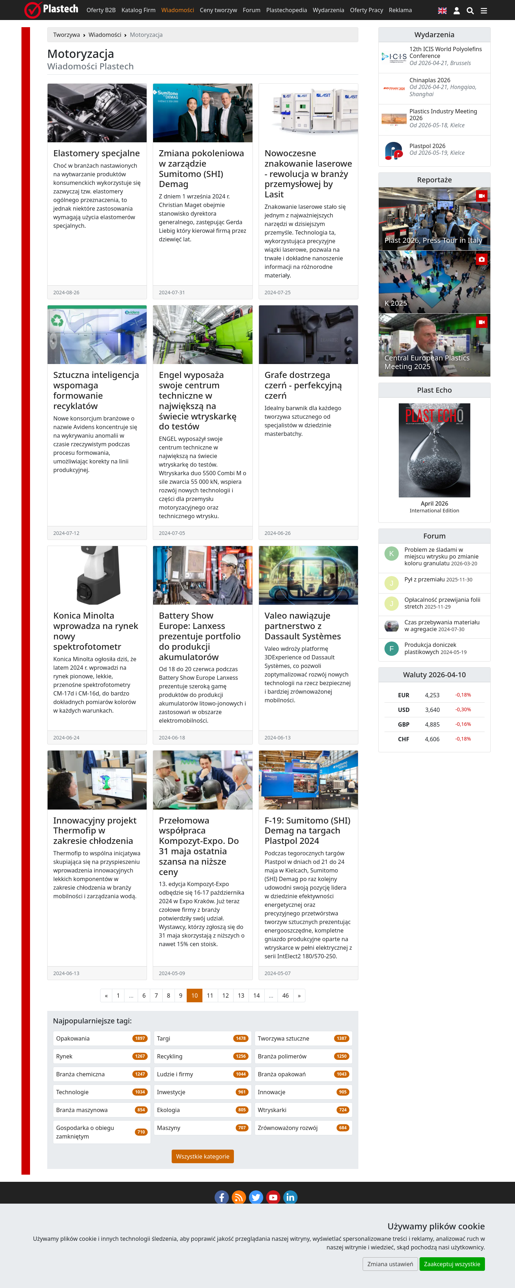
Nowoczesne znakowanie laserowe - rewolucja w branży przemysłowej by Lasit (308, 173)
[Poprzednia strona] (106, 1036)
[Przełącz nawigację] (484, 10)
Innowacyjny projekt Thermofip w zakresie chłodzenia (95, 830)
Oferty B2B (101, 10)
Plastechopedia (286, 10)
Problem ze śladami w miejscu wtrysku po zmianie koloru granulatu (441, 556)
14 (256, 1036)
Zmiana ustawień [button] (390, 1264)
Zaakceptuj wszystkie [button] (452, 1264)
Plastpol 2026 (427, 146)
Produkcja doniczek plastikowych (435, 648)
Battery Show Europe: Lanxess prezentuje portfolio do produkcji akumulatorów (200, 635)
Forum (251, 10)
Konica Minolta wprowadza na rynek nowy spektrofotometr (95, 630)
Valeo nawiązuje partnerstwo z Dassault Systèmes (303, 625)
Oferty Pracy (366, 10)
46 (285, 1036)
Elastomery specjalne (96, 153)
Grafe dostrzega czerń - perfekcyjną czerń (303, 385)
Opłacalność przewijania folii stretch (442, 603)
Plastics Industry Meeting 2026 (443, 114)
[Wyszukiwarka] (470, 10)
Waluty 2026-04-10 (434, 674)
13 (241, 1036)
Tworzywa (66, 35)
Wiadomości (177, 10)
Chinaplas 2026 (429, 80)
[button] (457, 10)
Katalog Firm (139, 10)
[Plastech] (51, 10)
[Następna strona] (299, 1036)
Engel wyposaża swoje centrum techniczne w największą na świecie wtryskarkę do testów (197, 400)
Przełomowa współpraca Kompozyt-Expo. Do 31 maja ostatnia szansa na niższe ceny (199, 845)
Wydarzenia (328, 10)
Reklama (400, 10)
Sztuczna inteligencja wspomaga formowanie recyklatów (96, 390)
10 (194, 1036)
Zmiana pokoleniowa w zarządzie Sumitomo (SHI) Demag (201, 168)
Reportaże (434, 180)
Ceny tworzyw (218, 10)
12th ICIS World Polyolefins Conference (445, 52)
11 (210, 1036)
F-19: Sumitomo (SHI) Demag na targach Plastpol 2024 (307, 871)
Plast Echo (434, 390)
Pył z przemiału (438, 579)
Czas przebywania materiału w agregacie (442, 625)
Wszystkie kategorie (203, 1197)
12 (225, 1036)
